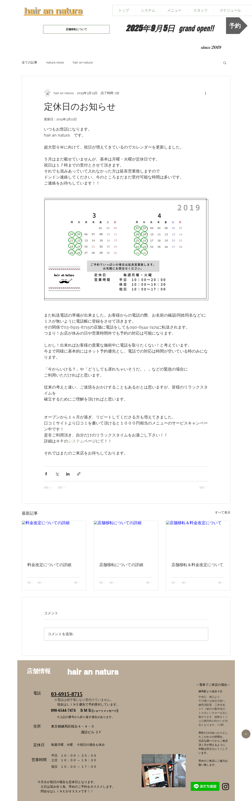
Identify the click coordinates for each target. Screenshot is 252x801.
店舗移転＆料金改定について (197, 564)
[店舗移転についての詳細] (126, 539)
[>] (246, 734)
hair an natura (83, 62)
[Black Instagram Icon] (225, 786)
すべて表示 (222, 512)
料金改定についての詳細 (49, 564)
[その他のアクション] (205, 93)
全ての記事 (29, 62)
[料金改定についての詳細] (54, 539)
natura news (55, 62)
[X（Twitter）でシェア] (57, 474)
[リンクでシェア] (79, 474)
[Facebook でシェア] (46, 474)
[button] (225, 62)
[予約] (237, 25)
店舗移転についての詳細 (121, 564)
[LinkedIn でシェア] (68, 474)
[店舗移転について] (76, 29)
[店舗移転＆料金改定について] (198, 539)
